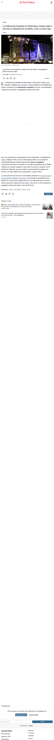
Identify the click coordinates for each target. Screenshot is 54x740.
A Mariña (31, 735)
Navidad (24, 189)
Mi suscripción (5, 734)
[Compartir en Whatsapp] (4, 78)
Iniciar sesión (34, 715)
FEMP (43, 82)
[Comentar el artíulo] (47, 78)
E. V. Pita (3, 217)
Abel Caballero (23, 85)
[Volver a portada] (27, 2)
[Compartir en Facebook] (11, 78)
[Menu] (2, 2)
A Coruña (31, 733)
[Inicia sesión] (51, 2)
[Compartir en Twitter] (14, 78)
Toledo (3, 160)
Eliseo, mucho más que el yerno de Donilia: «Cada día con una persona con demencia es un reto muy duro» (20, 205)
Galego (31, 725)
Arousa (30, 738)
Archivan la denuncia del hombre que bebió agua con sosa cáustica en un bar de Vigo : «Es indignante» (22, 214)
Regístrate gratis (21, 715)
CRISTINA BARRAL (5, 208)
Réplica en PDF (6, 736)
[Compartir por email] (7, 78)
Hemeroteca (5, 739)
